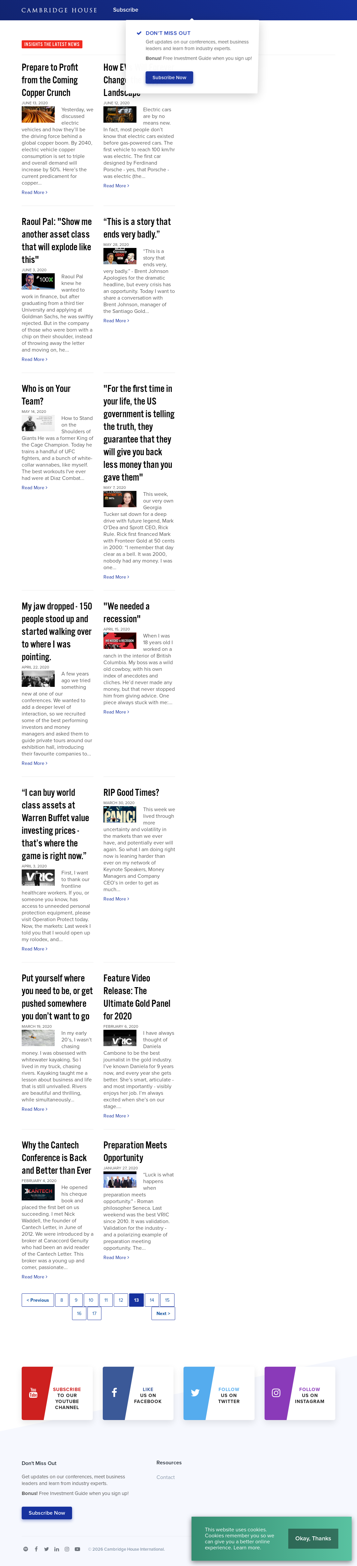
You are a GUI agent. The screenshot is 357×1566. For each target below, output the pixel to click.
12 (121, 1300)
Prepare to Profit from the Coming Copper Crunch (50, 80)
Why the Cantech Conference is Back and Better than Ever (56, 1158)
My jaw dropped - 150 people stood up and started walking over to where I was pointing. (57, 632)
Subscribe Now (47, 1513)
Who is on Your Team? (46, 395)
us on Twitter (229, 1395)
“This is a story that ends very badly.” (137, 228)
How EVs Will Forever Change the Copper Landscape (138, 80)
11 (106, 1300)
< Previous (38, 1300)
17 (94, 1313)
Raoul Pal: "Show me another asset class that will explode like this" (57, 241)
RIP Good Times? (131, 792)
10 (91, 1300)
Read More (34, 192)
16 (79, 1313)
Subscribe (125, 9)
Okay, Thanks (313, 1538)
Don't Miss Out (81, 1480)
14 (152, 1300)
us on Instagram (310, 1395)
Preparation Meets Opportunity (135, 1152)
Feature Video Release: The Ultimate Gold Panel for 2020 (136, 997)
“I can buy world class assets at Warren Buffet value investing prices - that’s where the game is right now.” (55, 824)
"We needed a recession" (126, 613)
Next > (163, 1313)
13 (136, 1300)
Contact (165, 1477)
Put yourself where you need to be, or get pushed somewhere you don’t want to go (57, 997)
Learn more (247, 1547)
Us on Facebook (148, 1395)
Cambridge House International (134, 1549)
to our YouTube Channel (67, 1398)
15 (167, 1300)
